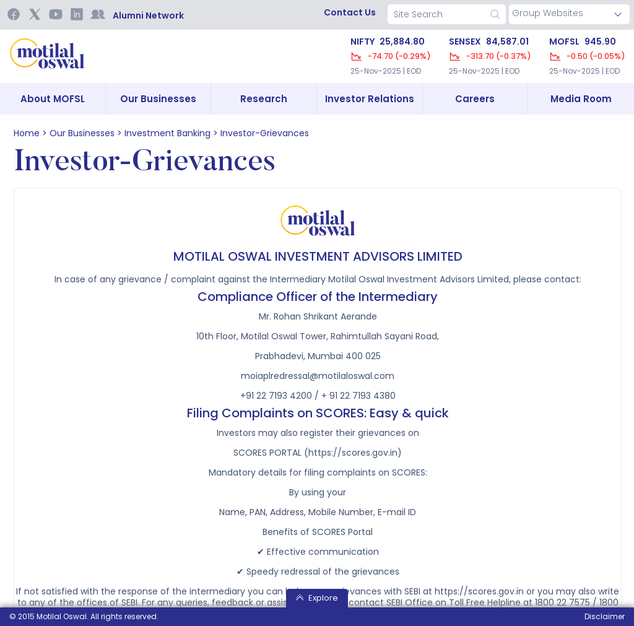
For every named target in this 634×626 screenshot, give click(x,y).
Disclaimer (604, 616)
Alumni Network (148, 15)
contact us (350, 12)
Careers (475, 98)
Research (263, 98)
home (27, 133)
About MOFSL (52, 98)
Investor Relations (369, 98)
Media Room (581, 98)
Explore (317, 598)
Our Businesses (158, 98)
